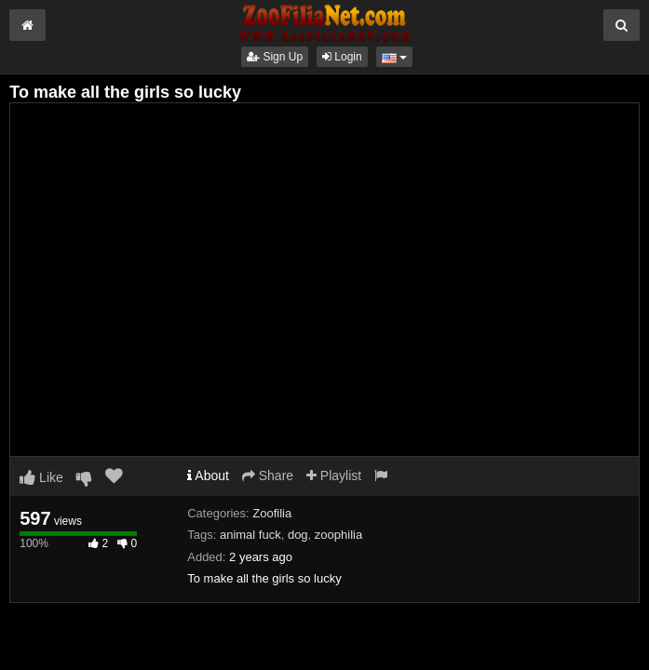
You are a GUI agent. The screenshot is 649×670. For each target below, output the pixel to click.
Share (267, 475)
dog (298, 535)
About (208, 475)
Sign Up (275, 56)
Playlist (333, 475)
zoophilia (338, 535)
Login (342, 56)
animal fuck (250, 535)
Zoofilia (271, 513)
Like (41, 477)
